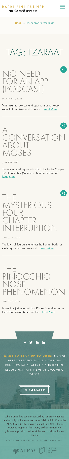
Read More (50, 109)
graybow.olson (53, 440)
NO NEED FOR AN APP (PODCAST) (25, 82)
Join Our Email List (34, 390)
